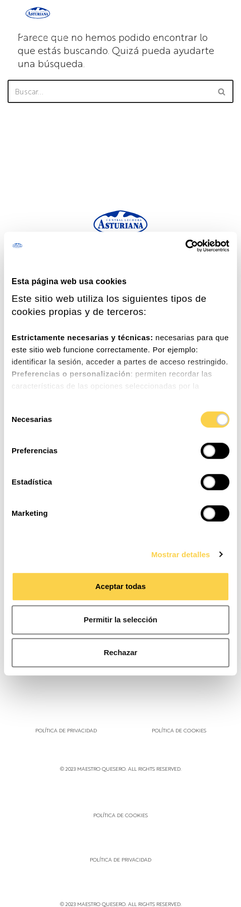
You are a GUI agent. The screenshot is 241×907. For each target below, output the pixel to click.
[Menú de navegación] (222, 23)
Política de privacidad (66, 730)
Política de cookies (179, 730)
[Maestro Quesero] (38, 23)
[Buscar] (109, 91)
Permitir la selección (120, 619)
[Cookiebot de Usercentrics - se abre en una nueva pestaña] (185, 245)
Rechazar (121, 652)
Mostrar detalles (180, 554)
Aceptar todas (120, 586)
